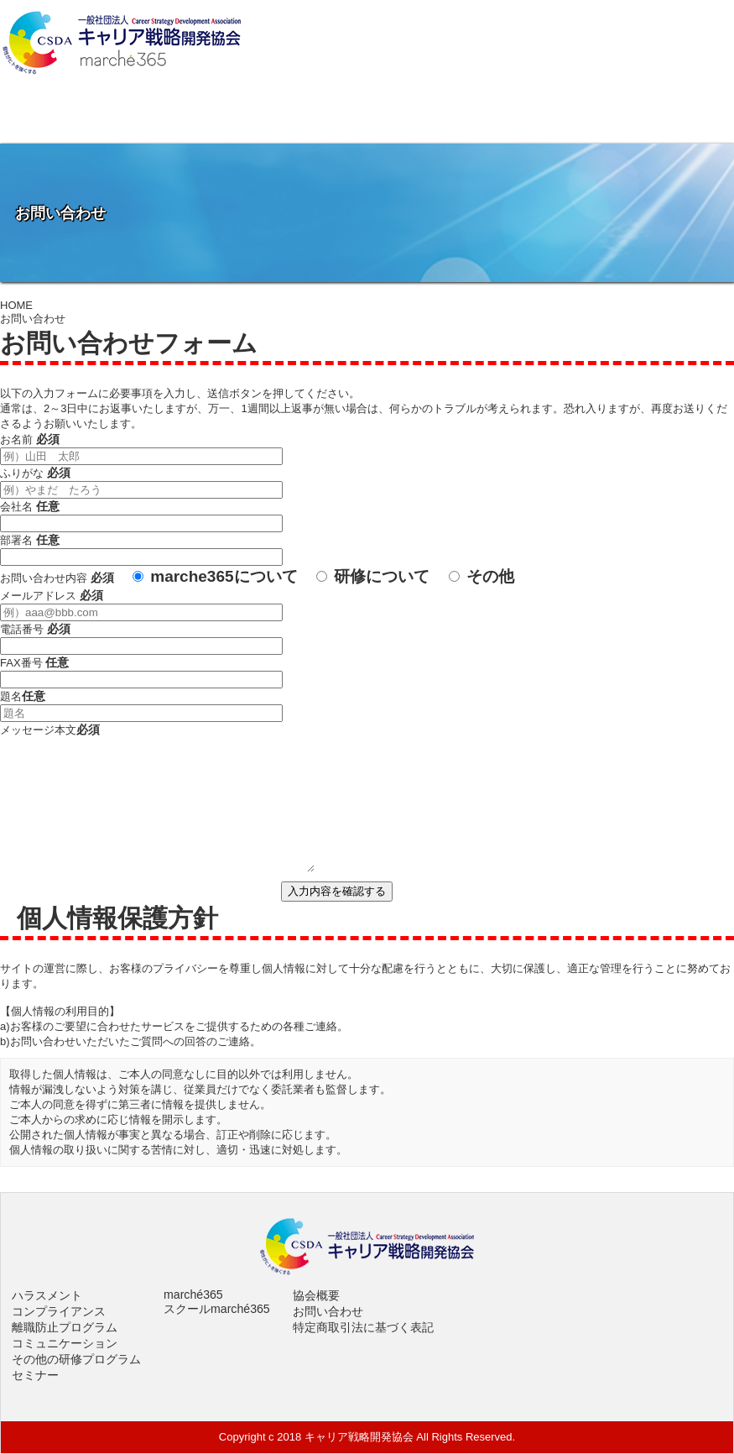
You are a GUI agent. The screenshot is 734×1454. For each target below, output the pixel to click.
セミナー (35, 1375)
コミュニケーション (64, 1343)
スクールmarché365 (217, 1308)
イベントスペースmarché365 (459, 119)
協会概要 (91, 118)
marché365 (193, 1294)
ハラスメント (47, 1295)
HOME (16, 305)
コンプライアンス (59, 1311)
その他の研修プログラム (76, 1359)
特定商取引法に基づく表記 (363, 1327)
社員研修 (275, 118)
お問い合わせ (642, 118)
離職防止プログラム (64, 1327)
